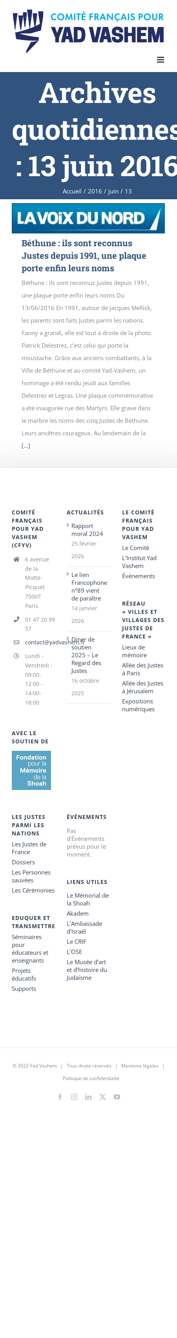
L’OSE (74, 952)
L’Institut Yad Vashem (139, 562)
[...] (26, 445)
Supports (24, 988)
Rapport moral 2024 (87, 529)
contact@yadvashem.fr (40, 642)
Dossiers (23, 862)
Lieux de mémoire (134, 651)
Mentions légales (140, 1065)
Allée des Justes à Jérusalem (142, 687)
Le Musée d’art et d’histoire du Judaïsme (87, 969)
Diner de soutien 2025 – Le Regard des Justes (86, 654)
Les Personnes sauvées (31, 876)
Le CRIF (76, 941)
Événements (138, 576)
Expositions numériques (138, 705)
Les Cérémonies (33, 890)
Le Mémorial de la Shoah (88, 899)
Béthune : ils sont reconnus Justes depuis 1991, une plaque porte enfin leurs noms (84, 255)
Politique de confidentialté (91, 1078)
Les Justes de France (29, 848)
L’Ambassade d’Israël (84, 927)
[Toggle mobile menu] (161, 60)
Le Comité (135, 548)
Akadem (78, 913)
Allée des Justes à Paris (142, 669)
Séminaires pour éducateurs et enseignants (30, 948)
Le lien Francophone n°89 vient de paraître (88, 586)
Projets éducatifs (24, 974)
